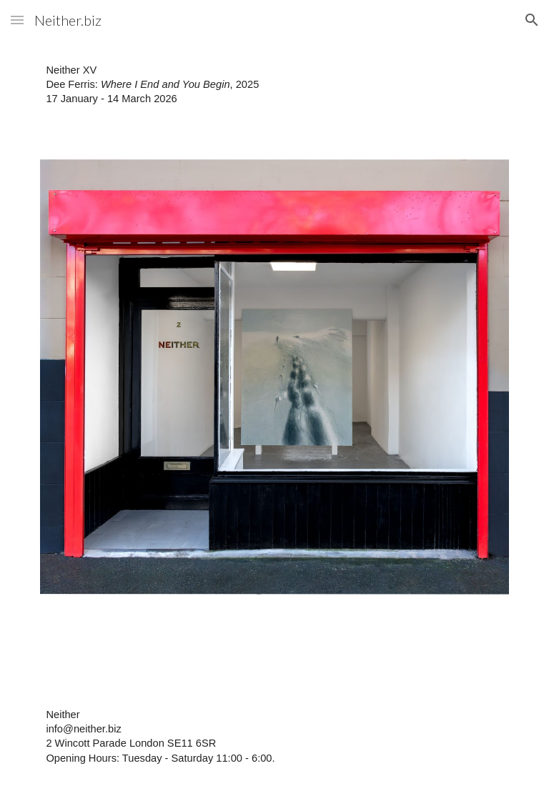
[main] (274, 91)
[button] (17, 19)
